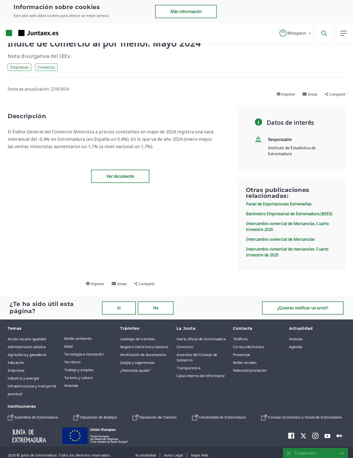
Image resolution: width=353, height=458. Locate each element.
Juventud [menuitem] (15, 393)
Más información (186, 11)
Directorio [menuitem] (185, 346)
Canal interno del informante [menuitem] (200, 375)
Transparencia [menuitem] (188, 367)
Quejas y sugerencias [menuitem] (137, 362)
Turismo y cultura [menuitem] (78, 377)
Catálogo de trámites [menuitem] (137, 338)
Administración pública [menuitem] (26, 346)
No (155, 308)
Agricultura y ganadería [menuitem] (27, 354)
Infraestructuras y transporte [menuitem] (32, 385)
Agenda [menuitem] (295, 346)
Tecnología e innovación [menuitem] (84, 354)
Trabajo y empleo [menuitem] (78, 369)
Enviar (309, 94)
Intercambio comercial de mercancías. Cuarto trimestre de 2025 (287, 252)
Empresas (19, 67)
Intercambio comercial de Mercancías (280, 239)
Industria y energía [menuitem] (23, 378)
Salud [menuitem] (68, 346)
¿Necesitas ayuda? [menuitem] (135, 370)
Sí (119, 308)
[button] (295, 33)
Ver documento (120, 176)
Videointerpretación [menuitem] (249, 370)
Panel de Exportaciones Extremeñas (279, 204)
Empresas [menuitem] (16, 370)
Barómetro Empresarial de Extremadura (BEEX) (289, 213)
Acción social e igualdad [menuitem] (27, 338)
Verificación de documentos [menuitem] (143, 354)
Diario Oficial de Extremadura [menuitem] (201, 338)
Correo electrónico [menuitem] (248, 346)
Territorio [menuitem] (72, 361)
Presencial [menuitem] (241, 354)
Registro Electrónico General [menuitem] (144, 346)
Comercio (46, 67)
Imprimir (286, 94)
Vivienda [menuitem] (71, 385)
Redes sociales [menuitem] (245, 362)
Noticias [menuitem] (295, 338)
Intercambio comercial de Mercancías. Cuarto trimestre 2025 (287, 226)
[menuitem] (33, 417)
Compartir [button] (335, 94)
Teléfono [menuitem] (240, 338)
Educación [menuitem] (16, 362)
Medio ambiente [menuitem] (78, 338)
